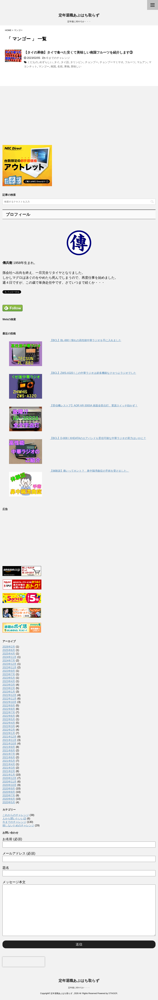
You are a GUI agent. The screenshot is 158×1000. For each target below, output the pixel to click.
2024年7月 (8, 660)
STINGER (112, 993)
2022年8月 (8, 709)
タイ (56, 62)
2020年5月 (8, 802)
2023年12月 (9, 664)
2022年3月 (8, 726)
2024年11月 (9, 657)
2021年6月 (8, 757)
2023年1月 (8, 691)
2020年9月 (8, 788)
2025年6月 (8, 650)
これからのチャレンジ (15, 815)
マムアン (142, 62)
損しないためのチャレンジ (18, 825)
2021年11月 (9, 740)
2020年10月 (9, 785)
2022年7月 (8, 712)
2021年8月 (8, 750)
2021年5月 (8, 760)
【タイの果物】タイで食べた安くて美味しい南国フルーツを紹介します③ (78, 52)
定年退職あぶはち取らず (79, 15)
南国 (53, 66)
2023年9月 (8, 671)
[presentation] (23, 962)
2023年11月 (9, 667)
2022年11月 (9, 698)
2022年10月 (9, 702)
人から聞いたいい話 (14, 818)
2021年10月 (9, 743)
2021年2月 (8, 771)
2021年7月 (8, 754)
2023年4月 (8, 681)
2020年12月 (9, 778)
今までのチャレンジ (58, 58)
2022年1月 (8, 733)
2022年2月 (8, 729)
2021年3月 (8, 767)
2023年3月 (8, 684)
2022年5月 (8, 719)
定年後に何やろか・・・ (79, 987)
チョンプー (91, 62)
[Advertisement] (27, 119)
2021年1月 (8, 774)
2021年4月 (8, 764)
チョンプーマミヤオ (111, 62)
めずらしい (46, 62)
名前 (60, 66)
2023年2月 (8, 688)
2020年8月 (8, 792)
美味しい (76, 66)
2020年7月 (8, 795)
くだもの (32, 62)
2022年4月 (8, 722)
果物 (66, 66)
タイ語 (65, 62)
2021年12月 (9, 736)
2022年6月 (8, 715)
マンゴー (44, 66)
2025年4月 (8, 653)
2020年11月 (9, 781)
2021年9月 (8, 747)
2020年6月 (8, 799)
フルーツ (130, 62)
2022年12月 (9, 695)
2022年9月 (8, 705)
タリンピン (76, 62)
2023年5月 (8, 677)
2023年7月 (8, 674)
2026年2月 (8, 646)
